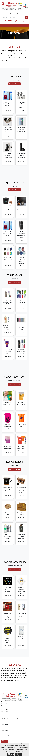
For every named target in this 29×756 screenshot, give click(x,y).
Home (2, 701)
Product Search (5, 709)
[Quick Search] (13, 17)
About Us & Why (5, 703)
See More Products (14, 84)
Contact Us (4, 706)
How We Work (5, 711)
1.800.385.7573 (7, 21)
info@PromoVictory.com (19, 21)
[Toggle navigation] (2, 26)
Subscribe (4, 741)
